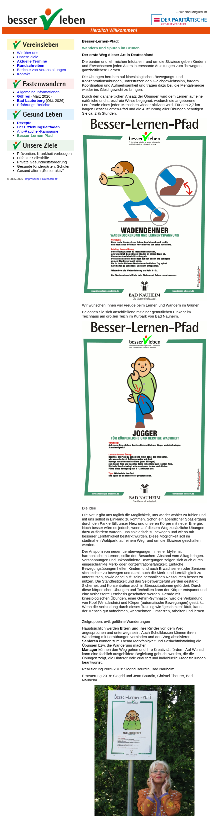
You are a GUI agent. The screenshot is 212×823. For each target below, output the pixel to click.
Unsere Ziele (27, 57)
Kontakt (23, 74)
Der (38, 127)
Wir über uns (27, 53)
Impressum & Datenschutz (41, 178)
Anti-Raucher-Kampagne (37, 131)
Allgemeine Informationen (38, 92)
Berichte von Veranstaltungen (41, 70)
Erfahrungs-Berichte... (35, 105)
